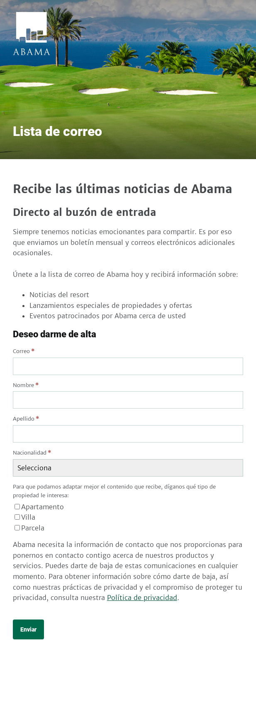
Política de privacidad (142, 597)
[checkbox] (128, 518)
